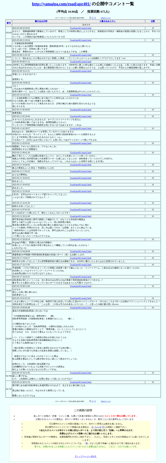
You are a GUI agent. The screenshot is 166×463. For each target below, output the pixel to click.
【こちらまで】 (98, 427)
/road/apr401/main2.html (81, 28)
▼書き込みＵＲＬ (107, 21)
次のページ (105, 18)
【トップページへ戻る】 (85, 456)
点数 (153, 21)
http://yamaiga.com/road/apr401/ (61, 3)
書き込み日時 (41, 21)
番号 (9, 23)
